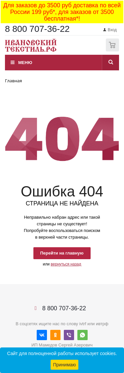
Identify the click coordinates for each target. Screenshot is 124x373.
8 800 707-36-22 (37, 29)
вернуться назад (66, 264)
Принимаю (64, 364)
